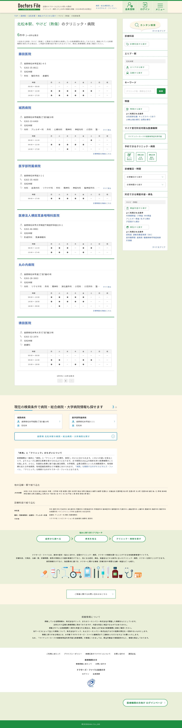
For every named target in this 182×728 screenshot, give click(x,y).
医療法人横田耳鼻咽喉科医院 (39, 215)
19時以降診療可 (133, 119)
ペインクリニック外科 (66, 511)
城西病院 (25, 107)
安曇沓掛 (112, 491)
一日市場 (55, 491)
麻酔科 (84, 518)
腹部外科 (162, 509)
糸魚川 (26, 491)
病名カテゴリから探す (47, 16)
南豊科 (65, 491)
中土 (60, 494)
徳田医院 (25, 323)
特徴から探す (134, 109)
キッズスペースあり (147, 116)
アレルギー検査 (133, 218)
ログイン (85, 674)
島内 (40, 491)
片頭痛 (129, 240)
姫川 (88, 494)
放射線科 (78, 518)
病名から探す (134, 227)
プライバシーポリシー (73, 654)
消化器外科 (72, 509)
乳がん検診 (145, 218)
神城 (25, 494)
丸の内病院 (26, 264)
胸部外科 (155, 509)
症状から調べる (53, 538)
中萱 (60, 491)
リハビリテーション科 (66, 518)
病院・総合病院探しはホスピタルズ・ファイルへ (106, 6)
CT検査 (140, 215)
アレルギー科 (60, 515)
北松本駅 (31, 16)
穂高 (79, 491)
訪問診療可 (146, 119)
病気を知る (91, 538)
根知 (77, 494)
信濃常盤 (119, 491)
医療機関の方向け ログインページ (145, 702)
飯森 (29, 494)
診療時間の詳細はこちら (102, 154)
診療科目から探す (136, 44)
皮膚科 (51, 515)
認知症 (129, 234)
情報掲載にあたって (84, 664)
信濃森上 (38, 494)
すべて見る (107, 130)
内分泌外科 (86, 511)
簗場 (159, 491)
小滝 (73, 494)
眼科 (67, 515)
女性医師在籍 (132, 116)
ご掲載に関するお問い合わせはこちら (91, 594)
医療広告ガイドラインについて (98, 654)
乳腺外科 (123, 509)
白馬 (33, 494)
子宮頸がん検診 (133, 221)
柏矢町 (74, 491)
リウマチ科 (53, 518)
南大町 (125, 491)
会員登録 (96, 674)
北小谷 (65, 494)
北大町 (138, 491)
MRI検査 (147, 215)
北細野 (98, 491)
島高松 (44, 491)
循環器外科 (115, 509)
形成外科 (63, 509)
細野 (94, 491)
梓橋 (49, 491)
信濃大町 (132, 491)
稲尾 (150, 491)
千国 (51, 494)
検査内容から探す (136, 208)
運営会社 (132, 654)
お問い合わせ (119, 654)
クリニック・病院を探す (128, 538)
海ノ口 (154, 491)
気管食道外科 (88, 509)
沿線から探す (134, 72)
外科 (51, 509)
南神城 (164, 491)
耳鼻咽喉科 (73, 515)
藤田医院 (25, 54)
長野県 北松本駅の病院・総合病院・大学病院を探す (63, 436)
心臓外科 (141, 509)
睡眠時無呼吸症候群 (152, 237)
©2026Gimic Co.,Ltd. (91, 724)
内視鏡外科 (53, 511)
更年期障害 (131, 237)
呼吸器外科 (98, 509)
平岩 (69, 494)
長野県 (23, 16)
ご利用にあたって (53, 654)
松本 (30, 491)
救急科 (90, 518)
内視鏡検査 (131, 215)
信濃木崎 (144, 491)
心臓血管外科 (132, 509)
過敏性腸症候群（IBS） (143, 234)
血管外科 (78, 511)
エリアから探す (135, 67)
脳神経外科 (107, 509)
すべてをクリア (158, 31)
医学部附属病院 (30, 166)
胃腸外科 (79, 509)
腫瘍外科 (148, 509)
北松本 (35, 491)
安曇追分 (88, 491)
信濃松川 (105, 491)
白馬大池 (45, 494)
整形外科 (56, 509)
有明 (83, 491)
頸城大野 (83, 494)
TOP (16, 16)
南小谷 (55, 494)
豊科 (69, 491)
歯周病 (140, 237)
